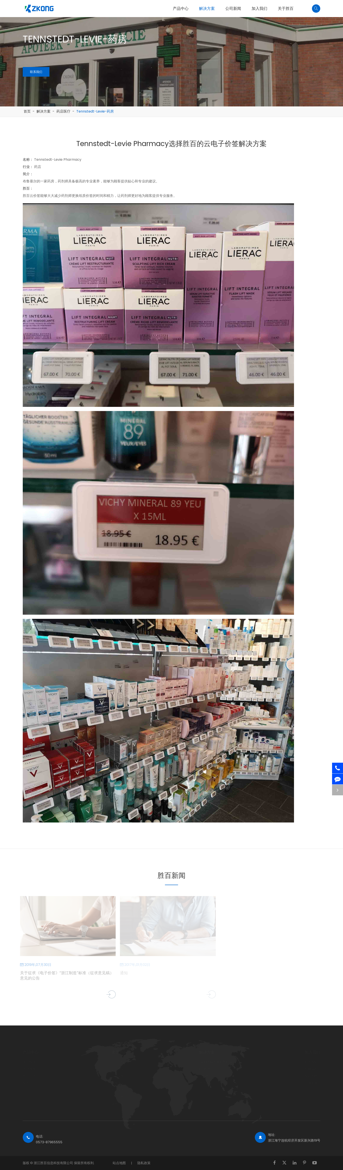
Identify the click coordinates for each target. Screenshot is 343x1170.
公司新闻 (233, 8)
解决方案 (207, 8)
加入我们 (259, 8)
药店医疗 (63, 111)
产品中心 (181, 8)
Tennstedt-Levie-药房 (95, 111)
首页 (27, 111)
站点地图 (119, 1163)
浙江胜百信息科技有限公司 (54, 1163)
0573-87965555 (49, 1142)
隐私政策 (143, 1163)
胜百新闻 (172, 875)
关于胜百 (286, 8)
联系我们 (36, 72)
